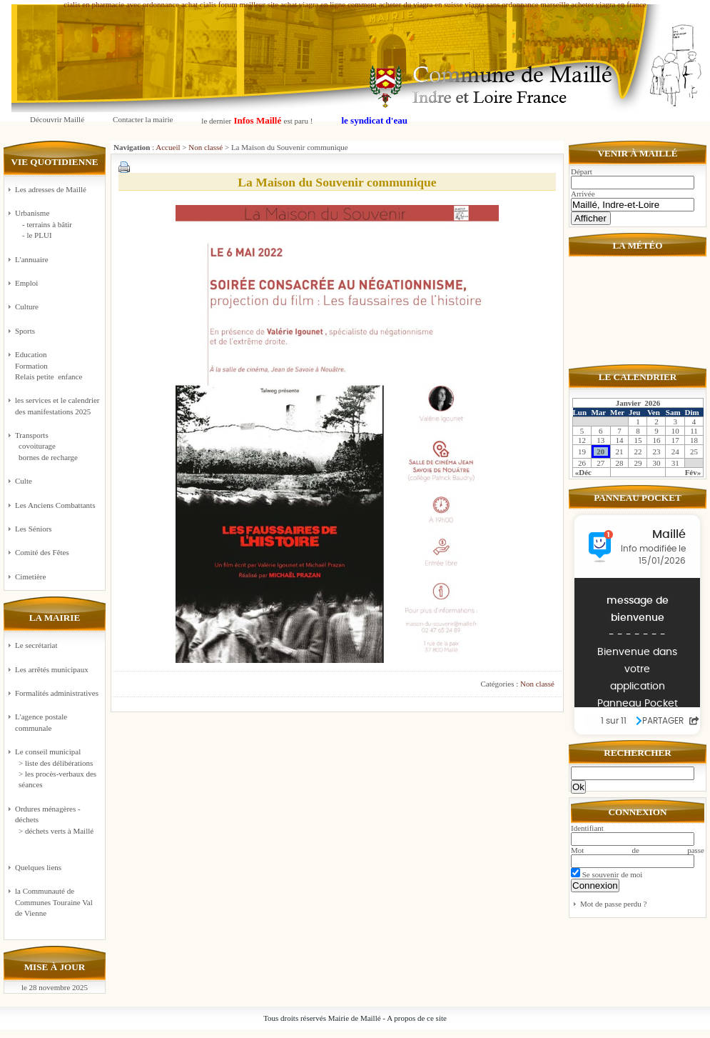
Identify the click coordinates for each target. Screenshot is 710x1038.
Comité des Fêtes (42, 552)
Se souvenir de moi (606, 874)
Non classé (205, 147)
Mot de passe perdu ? (613, 903)
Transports (58, 447)
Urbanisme (58, 225)
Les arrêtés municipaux (51, 669)
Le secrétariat (36, 645)
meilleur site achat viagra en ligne (292, 4)
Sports (25, 330)
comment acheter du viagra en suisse (405, 4)
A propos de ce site (417, 1018)
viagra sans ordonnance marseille (517, 4)
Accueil (168, 147)
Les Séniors (33, 528)
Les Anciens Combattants (55, 505)
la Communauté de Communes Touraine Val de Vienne (54, 902)
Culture (27, 306)
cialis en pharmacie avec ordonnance (121, 4)
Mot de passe (637, 850)
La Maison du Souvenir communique (337, 182)
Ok (578, 787)
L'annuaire (32, 259)
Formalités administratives (56, 693)
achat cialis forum (209, 4)
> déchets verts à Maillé (56, 831)
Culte (23, 480)
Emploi (26, 283)
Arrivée (583, 193)
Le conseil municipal (48, 751)
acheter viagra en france (608, 4)
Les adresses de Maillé (50, 189)
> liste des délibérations (56, 763)
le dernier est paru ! (257, 120)
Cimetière (30, 576)
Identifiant (587, 828)
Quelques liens (38, 867)
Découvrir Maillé (57, 119)
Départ (581, 171)
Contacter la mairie (143, 119)
